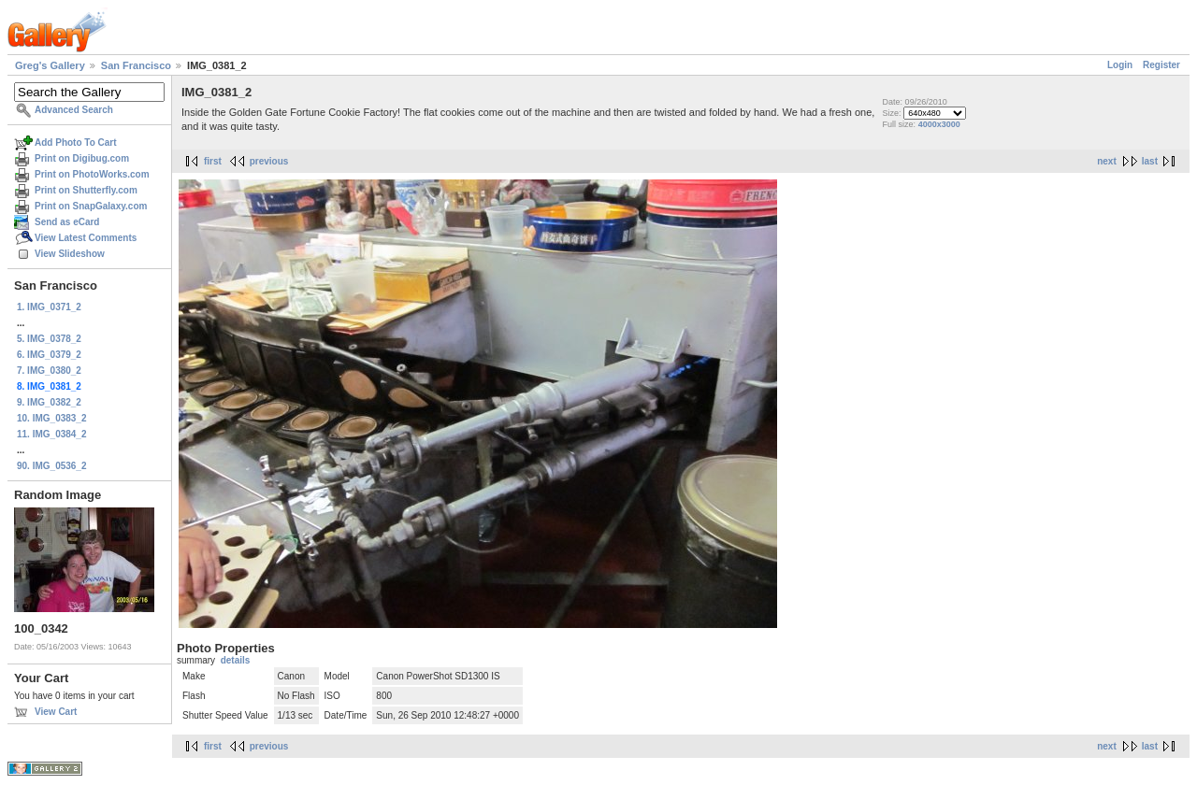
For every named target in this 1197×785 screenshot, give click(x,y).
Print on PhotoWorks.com (92, 174)
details (236, 660)
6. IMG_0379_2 (49, 355)
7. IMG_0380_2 (49, 370)
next (1107, 161)
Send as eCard (67, 222)
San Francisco (136, 65)
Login (1119, 65)
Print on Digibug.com (82, 158)
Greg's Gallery (50, 65)
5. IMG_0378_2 (49, 339)
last (1150, 161)
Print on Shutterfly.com (86, 190)
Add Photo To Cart (76, 142)
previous (269, 161)
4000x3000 (939, 124)
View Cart (56, 711)
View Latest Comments (86, 238)
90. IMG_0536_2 (52, 466)
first (213, 161)
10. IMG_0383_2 (52, 418)
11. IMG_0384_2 (52, 434)
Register (1161, 65)
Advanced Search (74, 110)
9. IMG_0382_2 (49, 402)
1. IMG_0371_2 (49, 307)
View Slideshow (70, 254)
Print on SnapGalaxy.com (91, 206)
